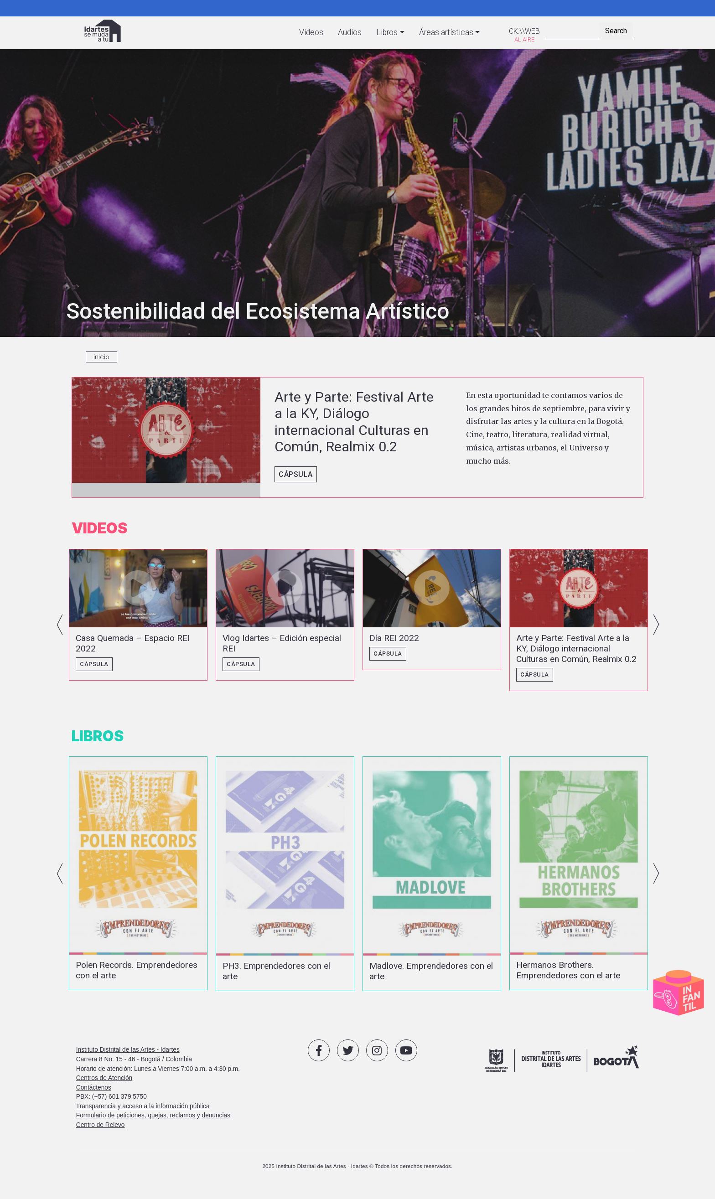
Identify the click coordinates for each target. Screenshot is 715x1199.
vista (357, 437)
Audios (350, 32)
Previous (59, 626)
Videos (311, 32)
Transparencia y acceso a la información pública (143, 1112)
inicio (101, 357)
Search (616, 30)
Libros (387, 32)
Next (656, 626)
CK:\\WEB (524, 31)
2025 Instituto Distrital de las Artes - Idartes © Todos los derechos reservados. (357, 1173)
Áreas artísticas (446, 32)
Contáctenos (93, 1093)
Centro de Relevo (100, 1131)
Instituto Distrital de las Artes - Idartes (128, 1056)
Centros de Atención (104, 1084)
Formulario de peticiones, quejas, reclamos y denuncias (153, 1122)
